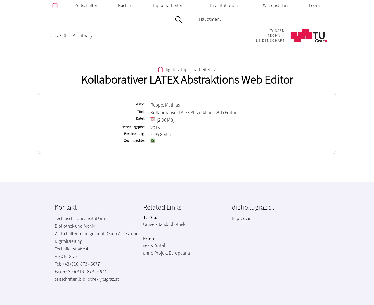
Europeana (179, 253)
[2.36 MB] (162, 120)
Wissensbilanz (276, 5)
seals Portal (154, 245)
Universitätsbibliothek (164, 224)
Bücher (124, 5)
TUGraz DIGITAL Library (69, 35)
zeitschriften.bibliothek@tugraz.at (87, 279)
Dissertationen (224, 5)
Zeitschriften (86, 5)
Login (314, 5)
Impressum (242, 218)
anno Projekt (155, 253)
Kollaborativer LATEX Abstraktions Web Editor (187, 79)
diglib (167, 69)
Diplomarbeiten (168, 5)
